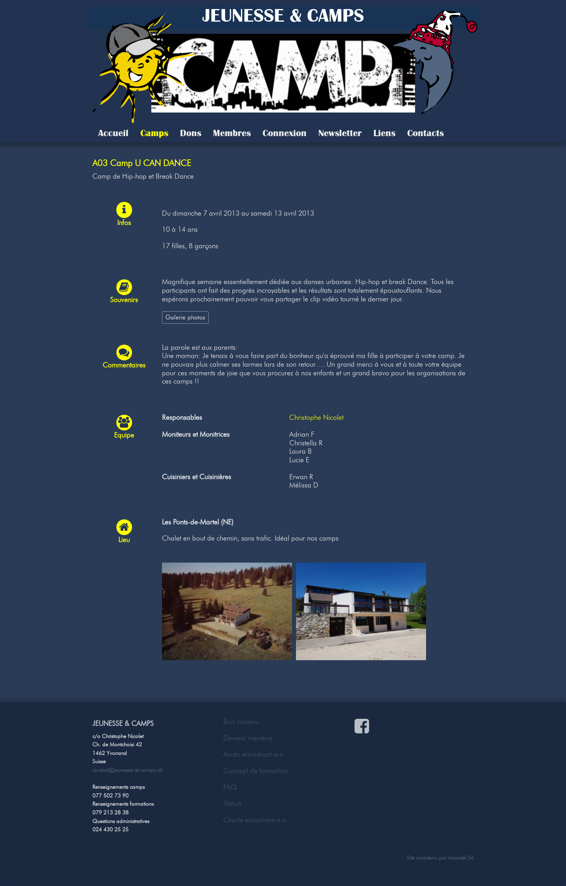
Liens (384, 133)
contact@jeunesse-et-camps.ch (127, 769)
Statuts (232, 803)
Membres (232, 133)
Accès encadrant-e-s (253, 754)
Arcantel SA (461, 857)
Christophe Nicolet (316, 417)
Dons (190, 133)
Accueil (113, 133)
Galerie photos (185, 317)
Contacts (425, 133)
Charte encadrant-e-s (254, 820)
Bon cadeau (241, 721)
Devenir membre (247, 738)
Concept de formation (255, 770)
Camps (154, 133)
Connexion (285, 133)
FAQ (230, 787)
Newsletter (340, 133)
